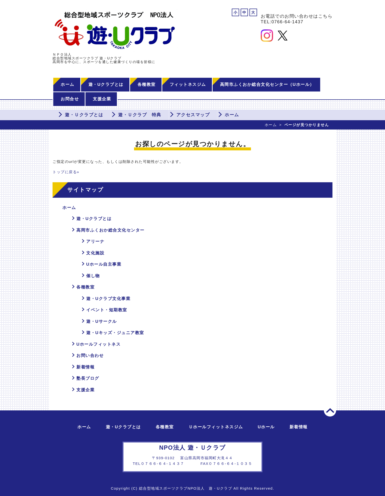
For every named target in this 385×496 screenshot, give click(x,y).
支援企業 (102, 99)
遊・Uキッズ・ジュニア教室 (115, 332)
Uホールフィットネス (98, 344)
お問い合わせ (90, 355)
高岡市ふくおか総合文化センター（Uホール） (267, 84)
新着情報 (85, 367)
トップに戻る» (66, 172)
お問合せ (70, 99)
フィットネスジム (188, 84)
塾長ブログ (87, 378)
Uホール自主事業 (103, 264)
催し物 (93, 276)
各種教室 (147, 84)
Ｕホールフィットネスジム (216, 427)
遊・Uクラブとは (106, 84)
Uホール (266, 427)
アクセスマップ (193, 114)
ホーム (67, 84)
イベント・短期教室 (106, 310)
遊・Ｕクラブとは (84, 114)
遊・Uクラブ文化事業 (108, 298)
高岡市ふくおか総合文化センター (110, 230)
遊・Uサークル (101, 321)
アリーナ (95, 241)
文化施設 (95, 253)
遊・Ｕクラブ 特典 (139, 114)
